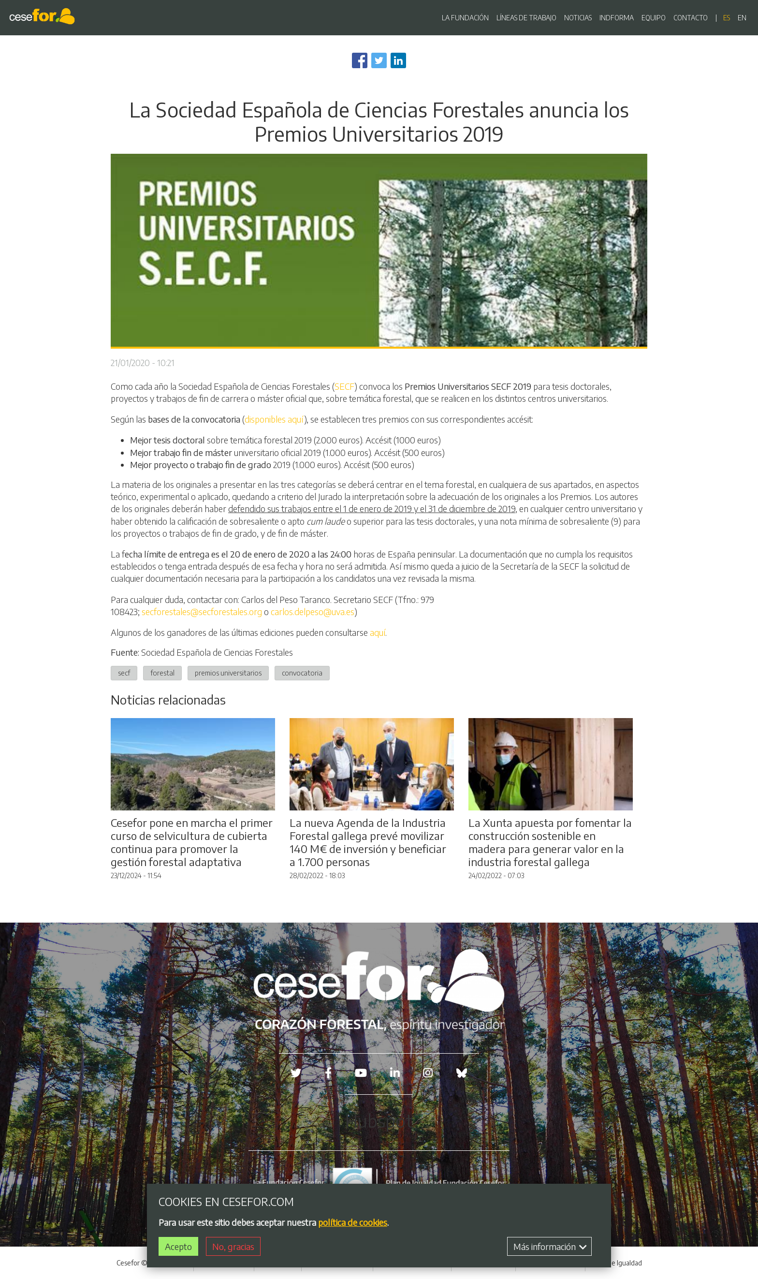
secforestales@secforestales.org (202, 611)
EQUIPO (653, 18)
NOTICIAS (578, 18)
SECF (344, 386)
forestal (162, 672)
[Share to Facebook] (359, 60)
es (726, 18)
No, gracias (233, 1248)
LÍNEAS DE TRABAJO (526, 18)
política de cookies (352, 1223)
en (742, 18)
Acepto (178, 1248)
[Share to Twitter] (379, 60)
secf (124, 672)
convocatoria (302, 672)
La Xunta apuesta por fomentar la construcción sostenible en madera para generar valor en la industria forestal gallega (550, 842)
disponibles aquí (274, 419)
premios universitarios (228, 672)
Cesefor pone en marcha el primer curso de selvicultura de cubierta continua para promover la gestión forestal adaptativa (192, 842)
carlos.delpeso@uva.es (312, 611)
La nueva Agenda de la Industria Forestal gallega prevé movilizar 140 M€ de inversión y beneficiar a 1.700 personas (368, 842)
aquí (377, 632)
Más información (550, 1248)
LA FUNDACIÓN (465, 18)
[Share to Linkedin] (398, 60)
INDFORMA (616, 18)
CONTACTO (690, 18)
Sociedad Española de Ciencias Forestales (217, 652)
